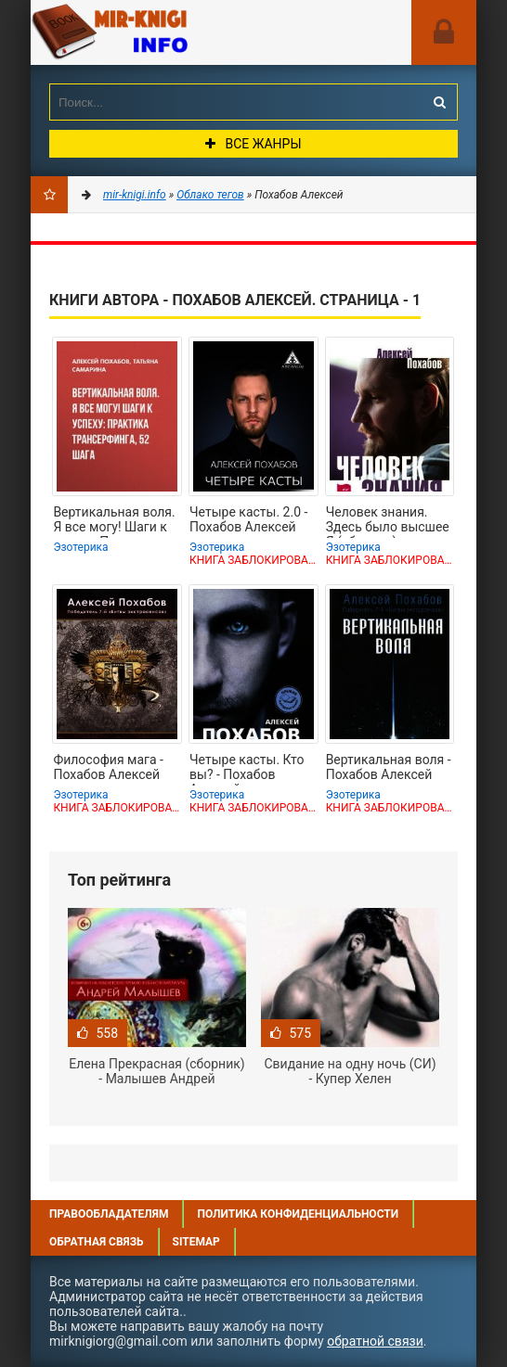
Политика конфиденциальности (297, 1213)
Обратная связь (96, 1241)
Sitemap (196, 1241)
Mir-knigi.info (170, 32)
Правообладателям (108, 1213)
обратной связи (375, 1341)
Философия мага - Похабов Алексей (108, 767)
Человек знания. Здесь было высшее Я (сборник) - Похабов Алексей (387, 521)
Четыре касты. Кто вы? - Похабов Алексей (247, 769)
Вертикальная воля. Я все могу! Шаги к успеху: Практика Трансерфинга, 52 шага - (114, 521)
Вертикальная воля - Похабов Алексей (388, 767)
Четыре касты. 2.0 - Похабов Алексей (248, 519)
